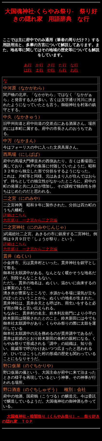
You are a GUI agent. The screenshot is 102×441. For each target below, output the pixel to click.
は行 (28, 70)
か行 (39, 65)
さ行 (51, 65)
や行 (51, 70)
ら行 (62, 70)
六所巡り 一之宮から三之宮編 (30, 220)
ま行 (39, 70)
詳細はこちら (14, 215)
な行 (74, 65)
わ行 (74, 70)
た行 (62, 65)
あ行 (28, 65)
